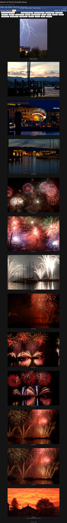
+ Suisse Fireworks (39, 12)
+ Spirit (61, 14)
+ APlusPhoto (5, 16)
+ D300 (28, 14)
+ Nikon (11, 14)
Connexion (64, 8)
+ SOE (44, 14)
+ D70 (43, 16)
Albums (2, 7)
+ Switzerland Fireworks (27, 12)
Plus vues (22, 8)
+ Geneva (4, 14)
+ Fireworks (59, 12)
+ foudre (31, 16)
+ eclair (37, 16)
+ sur (49, 14)
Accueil (3, 10)
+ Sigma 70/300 (19, 14)
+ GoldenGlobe (23, 16)
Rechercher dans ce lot (8, 12)
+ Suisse (55, 14)
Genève (14, 10)
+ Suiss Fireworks (36, 14)
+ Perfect (49, 16)
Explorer (10, 7)
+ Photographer (14, 16)
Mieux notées (28, 8)
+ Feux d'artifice (50, 12)
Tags (6, 7)
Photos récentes (37, 8)
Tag (7, 10)
